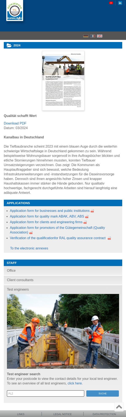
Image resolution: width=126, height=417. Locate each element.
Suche (102, 393)
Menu (121, 35)
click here (75, 383)
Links (21, 414)
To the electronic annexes (29, 248)
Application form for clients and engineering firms (46, 222)
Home (107, 36)
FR (92, 36)
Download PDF (15, 123)
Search (114, 36)
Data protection (104, 414)
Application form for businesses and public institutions (50, 210)
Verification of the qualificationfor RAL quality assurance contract (58, 238)
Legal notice (63, 414)
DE (85, 36)
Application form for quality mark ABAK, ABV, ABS (49, 216)
